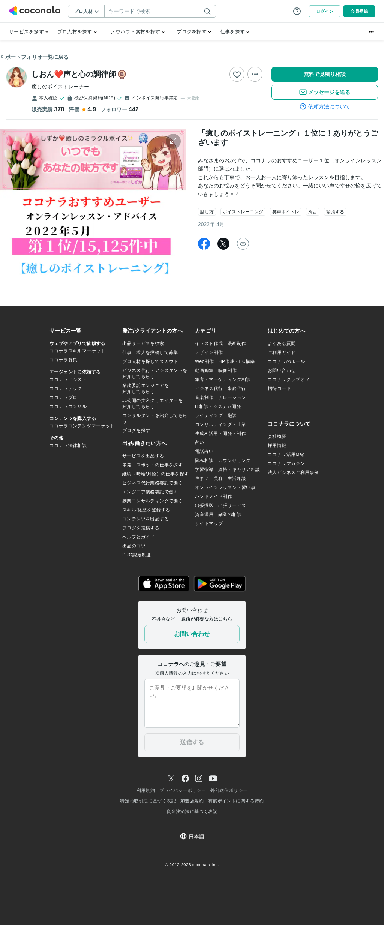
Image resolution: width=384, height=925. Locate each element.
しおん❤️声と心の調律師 (74, 74)
